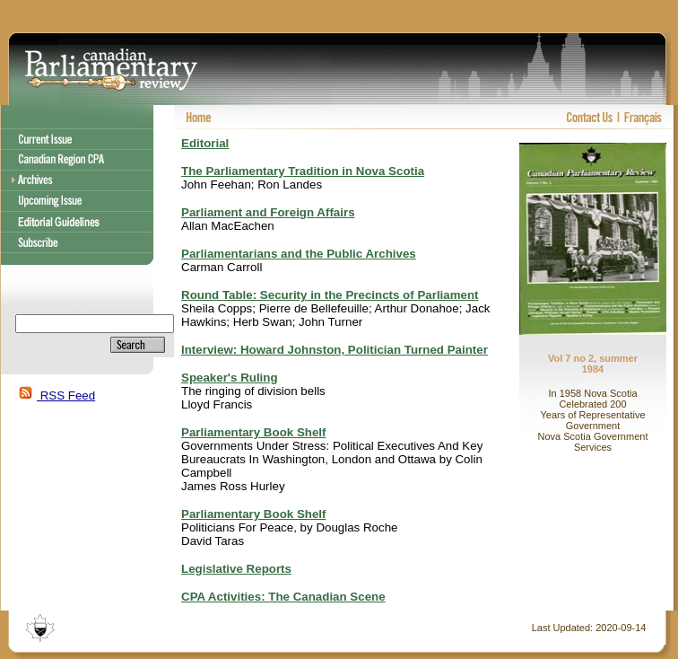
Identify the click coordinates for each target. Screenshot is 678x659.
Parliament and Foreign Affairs (268, 212)
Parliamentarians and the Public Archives (298, 253)
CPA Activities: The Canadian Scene (283, 596)
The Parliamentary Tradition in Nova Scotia (302, 171)
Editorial (205, 143)
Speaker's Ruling (229, 377)
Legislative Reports (236, 569)
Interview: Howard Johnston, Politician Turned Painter (334, 349)
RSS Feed (54, 395)
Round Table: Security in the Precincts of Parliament (330, 295)
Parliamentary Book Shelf (253, 432)
